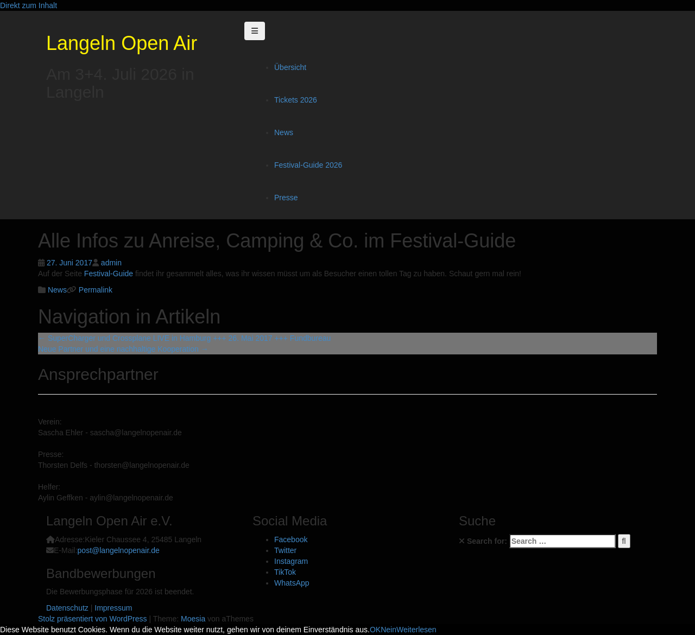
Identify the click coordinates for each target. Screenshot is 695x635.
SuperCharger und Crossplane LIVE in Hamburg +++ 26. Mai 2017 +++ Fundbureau (184, 338)
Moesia (193, 618)
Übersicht (290, 67)
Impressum (113, 608)
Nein (388, 629)
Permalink (94, 289)
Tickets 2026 (295, 100)
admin (111, 262)
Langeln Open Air (121, 43)
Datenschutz (67, 608)
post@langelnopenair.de (119, 550)
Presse (286, 197)
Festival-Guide (108, 273)
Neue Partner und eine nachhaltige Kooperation (123, 349)
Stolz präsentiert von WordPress (92, 618)
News (283, 132)
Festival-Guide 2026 (308, 165)
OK (375, 629)
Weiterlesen (416, 629)
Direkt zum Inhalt (28, 5)
